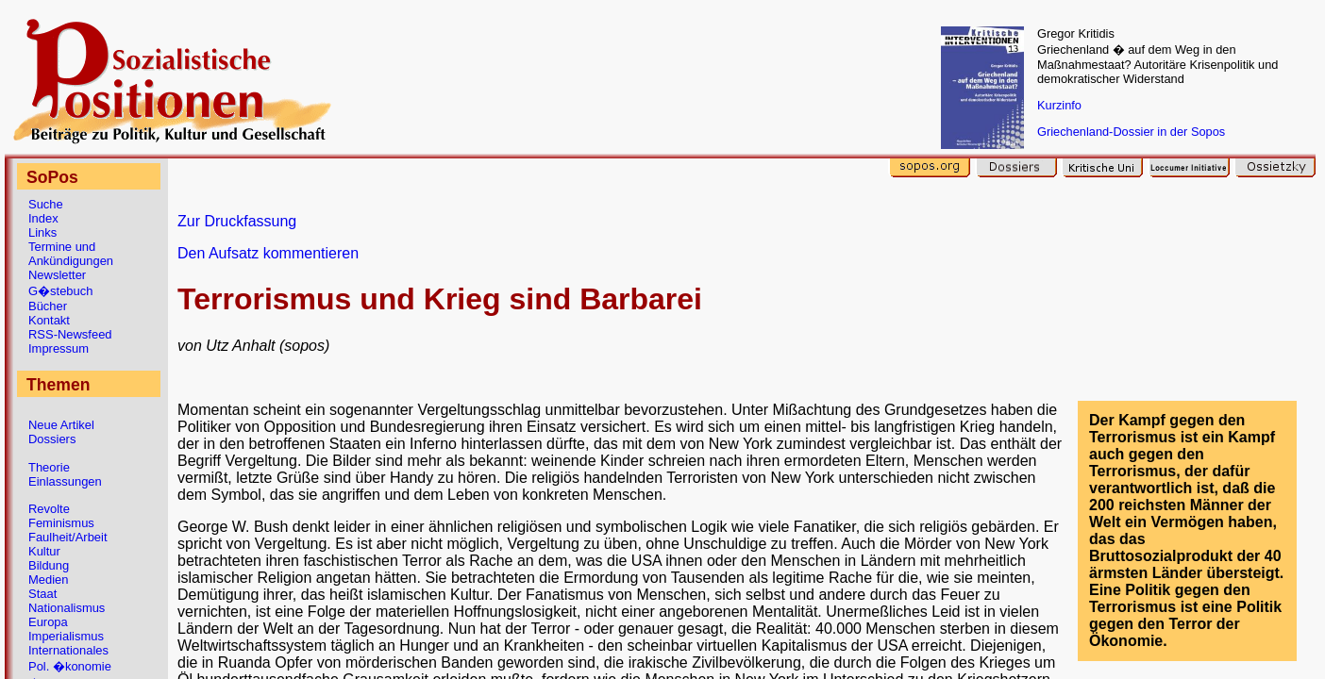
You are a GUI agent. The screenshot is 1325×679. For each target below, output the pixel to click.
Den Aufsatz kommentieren (268, 253)
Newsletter (57, 275)
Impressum (58, 348)
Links (42, 232)
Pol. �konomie (69, 666)
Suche (45, 204)
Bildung (48, 565)
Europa (48, 622)
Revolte (49, 509)
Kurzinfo (1059, 105)
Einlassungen (65, 481)
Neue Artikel (61, 425)
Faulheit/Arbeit (68, 537)
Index (43, 218)
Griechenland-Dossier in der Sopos (1131, 131)
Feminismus (61, 523)
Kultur (44, 551)
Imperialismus (66, 636)
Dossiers (51, 439)
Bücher (47, 306)
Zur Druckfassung (236, 221)
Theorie (49, 467)
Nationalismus (66, 608)
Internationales (68, 650)
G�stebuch (60, 291)
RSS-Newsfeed (70, 334)
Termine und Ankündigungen (70, 254)
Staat (42, 594)
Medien (48, 579)
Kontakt (49, 320)
